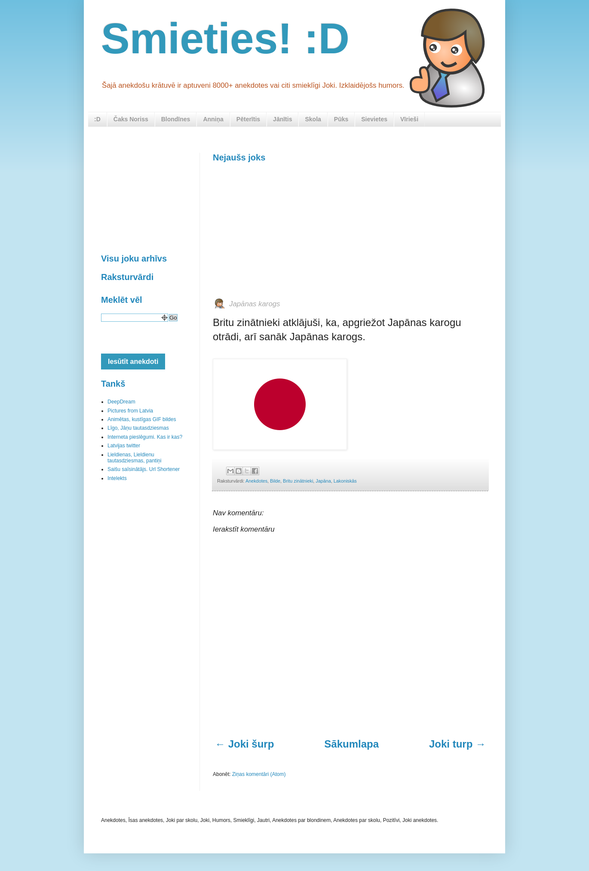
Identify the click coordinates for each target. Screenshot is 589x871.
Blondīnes (175, 119)
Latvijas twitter (123, 446)
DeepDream (121, 402)
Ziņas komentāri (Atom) (259, 774)
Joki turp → (457, 744)
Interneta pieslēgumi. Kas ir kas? (144, 437)
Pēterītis (248, 119)
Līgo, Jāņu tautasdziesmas (138, 428)
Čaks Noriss (131, 119)
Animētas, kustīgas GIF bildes (141, 419)
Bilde (275, 480)
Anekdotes (256, 480)
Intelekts (117, 478)
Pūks (341, 119)
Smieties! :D (225, 38)
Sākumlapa (351, 744)
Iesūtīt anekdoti (133, 361)
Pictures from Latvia (130, 411)
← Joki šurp (244, 744)
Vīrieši (409, 119)
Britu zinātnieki (298, 480)
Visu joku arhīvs (134, 258)
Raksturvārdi (127, 277)
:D (97, 119)
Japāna (323, 480)
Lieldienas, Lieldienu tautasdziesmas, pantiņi (134, 458)
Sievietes (374, 119)
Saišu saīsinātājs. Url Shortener (143, 469)
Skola (313, 119)
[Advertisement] (277, 229)
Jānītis (282, 119)
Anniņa (213, 119)
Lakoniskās (345, 480)
